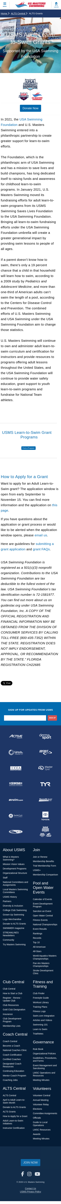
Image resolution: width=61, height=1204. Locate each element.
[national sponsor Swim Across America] (16, 784)
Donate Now (30, 108)
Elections (37, 1109)
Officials (37, 1118)
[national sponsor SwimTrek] (16, 816)
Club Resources (11, 1005)
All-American (39, 947)
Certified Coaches (12, 1059)
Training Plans (40, 1007)
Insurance (8, 1014)
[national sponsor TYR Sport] (45, 784)
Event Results (40, 929)
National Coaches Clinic (15, 1050)
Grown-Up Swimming (13, 914)
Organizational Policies (44, 1053)
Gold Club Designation (14, 1009)
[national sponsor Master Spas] (45, 768)
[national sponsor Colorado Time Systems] (16, 752)
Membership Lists (12, 1026)
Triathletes (38, 1033)
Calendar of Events (42, 899)
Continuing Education (13, 1071)
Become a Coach (11, 1045)
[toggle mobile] (5, 5)
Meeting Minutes (41, 1080)
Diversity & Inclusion (13, 905)
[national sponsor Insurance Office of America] (16, 768)
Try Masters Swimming (14, 944)
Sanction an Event (42, 911)
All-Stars (37, 951)
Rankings (37, 933)
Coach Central (10, 1041)
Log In (56, 7)
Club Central (9, 988)
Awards (36, 1134)
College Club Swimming (15, 910)
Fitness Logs (39, 1011)
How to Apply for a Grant (15, 1116)
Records (37, 938)
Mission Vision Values (14, 864)
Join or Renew (40, 857)
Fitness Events (40, 920)
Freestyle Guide (41, 998)
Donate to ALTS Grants (14, 923)
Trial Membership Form (44, 865)
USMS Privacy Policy (30, 1191)
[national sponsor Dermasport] (45, 736)
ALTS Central (19, 13)
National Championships (45, 924)
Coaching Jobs (10, 1080)
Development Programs (14, 868)
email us (41, 535)
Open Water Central (43, 915)
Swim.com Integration (44, 1015)
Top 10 (36, 942)
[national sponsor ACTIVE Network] (16, 736)
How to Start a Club (12, 993)
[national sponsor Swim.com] (16, 800)
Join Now (30, 1162)
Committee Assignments (45, 1113)
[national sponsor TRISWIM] (16, 832)
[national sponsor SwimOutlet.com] (45, 800)
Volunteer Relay (41, 1104)
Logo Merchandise (12, 919)
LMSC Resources (42, 1129)
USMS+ (37, 870)
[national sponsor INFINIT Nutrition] (45, 752)
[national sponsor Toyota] (45, 816)
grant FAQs (41, 549)
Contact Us (30, 1188)
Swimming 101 (40, 1024)
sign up (52, 718)
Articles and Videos (42, 1020)
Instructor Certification (14, 1128)
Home (5, 13)
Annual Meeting (40, 1100)
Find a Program (28, 448)
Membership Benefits (43, 861)
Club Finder (38, 993)
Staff (5, 877)
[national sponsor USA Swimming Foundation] (45, 832)
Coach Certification (12, 1055)
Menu (5, 6)
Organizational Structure (15, 873)
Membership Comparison (45, 874)
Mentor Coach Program (14, 1075)
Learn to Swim (40, 1029)
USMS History (10, 897)
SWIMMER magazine (13, 928)
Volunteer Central (41, 1095)
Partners (7, 901)
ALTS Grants (9, 1111)
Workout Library (41, 1002)
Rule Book (38, 1049)
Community (8, 940)
